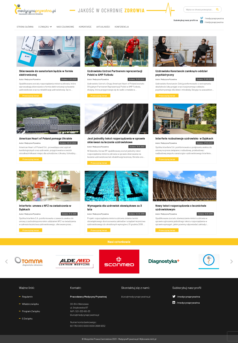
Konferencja (122, 26)
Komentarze (85, 26)
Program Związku (31, 311)
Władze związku (30, 303)
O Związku (27, 318)
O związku (43, 26)
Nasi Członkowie (65, 26)
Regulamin (27, 296)
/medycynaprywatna (212, 18)
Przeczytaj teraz (31, 95)
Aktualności (103, 26)
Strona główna (25, 26)
